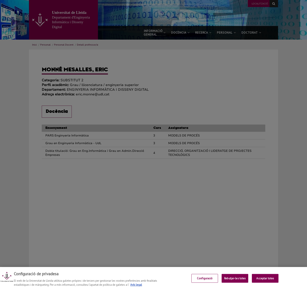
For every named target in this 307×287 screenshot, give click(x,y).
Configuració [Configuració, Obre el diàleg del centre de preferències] (205, 281)
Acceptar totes (265, 281)
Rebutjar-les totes (235, 281)
